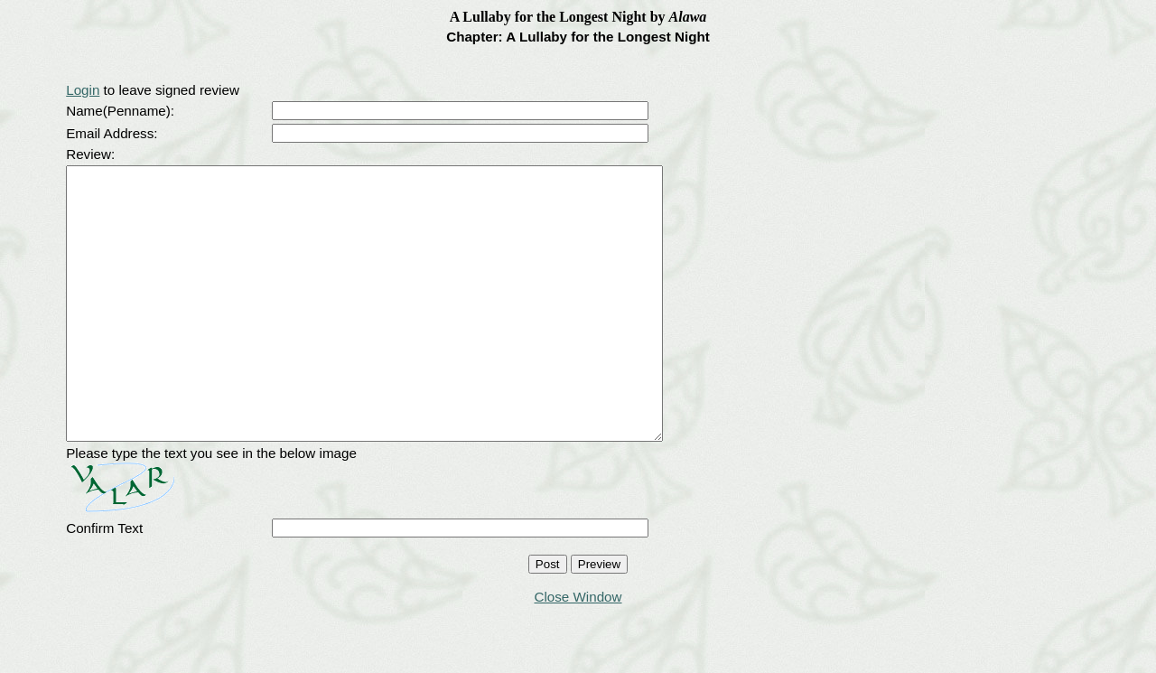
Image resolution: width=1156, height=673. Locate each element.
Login (82, 90)
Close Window (577, 651)
